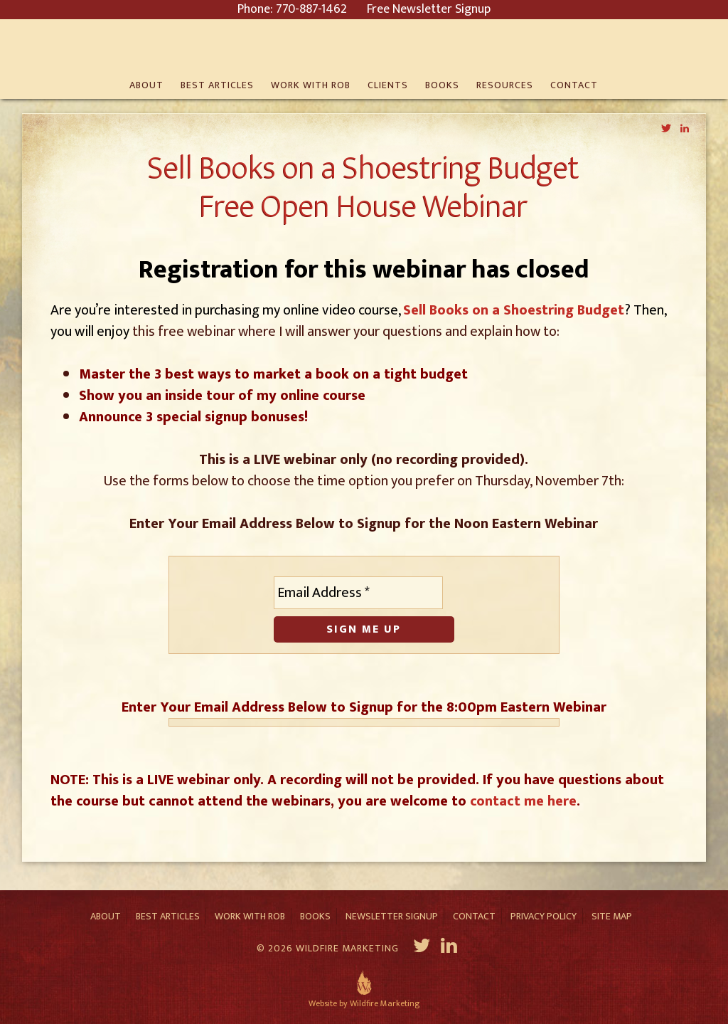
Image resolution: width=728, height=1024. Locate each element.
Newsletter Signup (392, 916)
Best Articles (168, 916)
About (105, 916)
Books (315, 916)
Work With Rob (250, 916)
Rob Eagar (364, 46)
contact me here (523, 801)
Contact (474, 916)
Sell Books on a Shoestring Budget (513, 310)
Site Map (612, 916)
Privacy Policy (543, 916)
